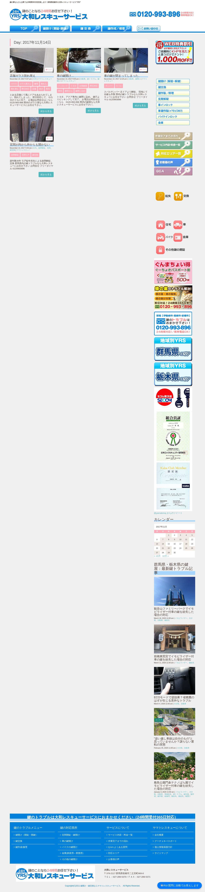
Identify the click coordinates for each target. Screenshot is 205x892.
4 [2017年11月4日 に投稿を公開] (186, 535)
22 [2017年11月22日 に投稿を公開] (169, 548)
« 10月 (157, 556)
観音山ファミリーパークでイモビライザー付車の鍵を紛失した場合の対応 (174, 611)
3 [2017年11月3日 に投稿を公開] (180, 535)
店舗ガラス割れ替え (22, 75)
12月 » (165, 556)
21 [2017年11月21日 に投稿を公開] (163, 548)
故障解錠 (41, 148)
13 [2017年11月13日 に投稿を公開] (157, 544)
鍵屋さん (69, 91)
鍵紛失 (167, 620)
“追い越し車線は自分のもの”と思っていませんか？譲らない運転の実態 (174, 741)
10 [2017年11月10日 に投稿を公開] (180, 539)
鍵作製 (160, 796)
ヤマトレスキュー (45, 79)
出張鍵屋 (83, 86)
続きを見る (46, 111)
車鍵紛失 (167, 794)
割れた (44, 84)
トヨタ (73, 86)
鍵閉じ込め (80, 91)
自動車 (82, 79)
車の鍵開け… (65, 75)
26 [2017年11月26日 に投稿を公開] (192, 548)
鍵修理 (167, 796)
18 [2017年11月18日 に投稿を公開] (186, 544)
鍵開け (138, 79)
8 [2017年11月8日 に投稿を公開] (168, 539)
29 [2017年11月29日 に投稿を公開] (169, 553)
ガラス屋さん (25, 84)
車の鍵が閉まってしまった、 (122, 75)
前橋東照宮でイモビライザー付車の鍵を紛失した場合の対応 (174, 658)
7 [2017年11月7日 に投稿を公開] (162, 539)
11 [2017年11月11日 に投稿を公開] (186, 539)
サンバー (109, 86)
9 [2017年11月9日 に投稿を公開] (174, 539)
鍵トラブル (91, 79)
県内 (48, 89)
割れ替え (15, 89)
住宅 (35, 79)
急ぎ (41, 89)
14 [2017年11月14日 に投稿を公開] (163, 544)
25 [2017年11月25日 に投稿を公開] (186, 548)
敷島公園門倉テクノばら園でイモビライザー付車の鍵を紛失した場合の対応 (174, 785)
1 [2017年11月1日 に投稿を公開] (168, 535)
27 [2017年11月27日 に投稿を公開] (157, 553)
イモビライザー (181, 618)
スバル (119, 86)
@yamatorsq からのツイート (168, 513)
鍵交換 (12, 150)
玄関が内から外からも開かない (30, 144)
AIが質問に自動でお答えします (180, 885)
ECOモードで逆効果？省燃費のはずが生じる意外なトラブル (174, 699)
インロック (63, 86)
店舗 (34, 89)
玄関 (49, 148)
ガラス (14, 84)
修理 (36, 84)
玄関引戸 (25, 155)
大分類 (176, 704)
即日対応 (25, 89)
